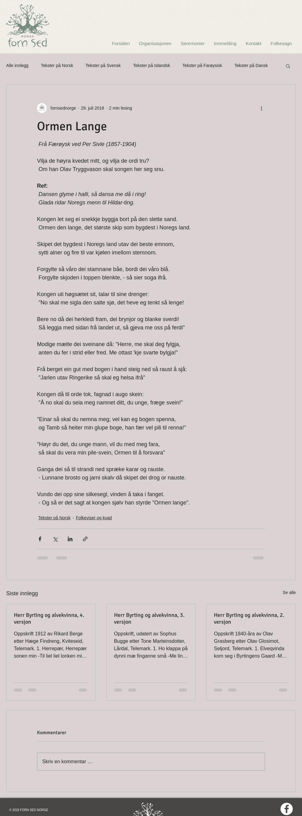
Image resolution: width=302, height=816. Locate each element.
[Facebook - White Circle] (286, 809)
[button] (288, 65)
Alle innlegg (17, 65)
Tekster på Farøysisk (202, 65)
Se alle (289, 592)
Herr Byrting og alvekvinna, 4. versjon (49, 618)
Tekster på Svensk (102, 65)
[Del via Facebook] (40, 539)
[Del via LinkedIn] (70, 539)
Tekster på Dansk (251, 65)
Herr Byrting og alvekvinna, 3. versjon (149, 618)
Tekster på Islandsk (151, 65)
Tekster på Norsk (57, 65)
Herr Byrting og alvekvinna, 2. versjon (249, 618)
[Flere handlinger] (261, 108)
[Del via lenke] (85, 539)
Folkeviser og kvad (94, 517)
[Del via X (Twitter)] (55, 539)
